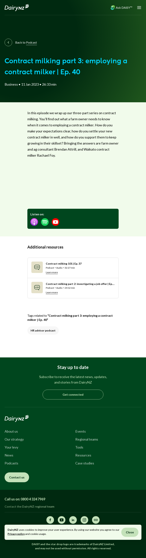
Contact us (17, 477)
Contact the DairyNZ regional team (29, 506)
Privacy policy (16, 533)
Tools (79, 447)
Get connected (73, 394)
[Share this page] (96, 520)
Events (80, 431)
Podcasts (11, 463)
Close (130, 532)
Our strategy (14, 439)
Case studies (84, 463)
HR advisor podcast (43, 330)
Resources (83, 455)
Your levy (11, 447)
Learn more (52, 272)
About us (11, 431)
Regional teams (86, 439)
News (9, 455)
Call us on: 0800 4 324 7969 (25, 499)
